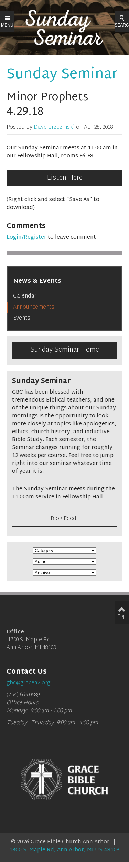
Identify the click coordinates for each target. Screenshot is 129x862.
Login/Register (26, 237)
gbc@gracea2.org (28, 683)
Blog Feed (63, 519)
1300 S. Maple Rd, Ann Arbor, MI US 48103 (64, 850)
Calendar (24, 296)
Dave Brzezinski (54, 128)
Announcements (33, 307)
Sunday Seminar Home (64, 350)
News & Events (37, 281)
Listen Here (65, 178)
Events (21, 318)
